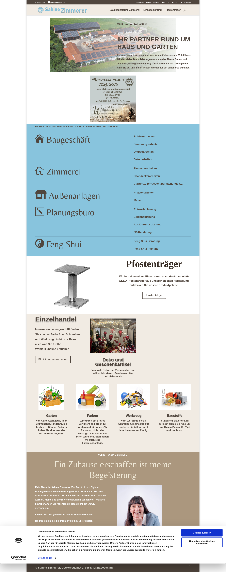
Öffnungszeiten (152, 2)
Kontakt (175, 2)
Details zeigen (45, 566)
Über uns (165, 2)
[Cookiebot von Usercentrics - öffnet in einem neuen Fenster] (18, 566)
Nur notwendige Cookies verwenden (202, 550)
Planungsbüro (71, 212)
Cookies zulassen (202, 541)
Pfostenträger (172, 10)
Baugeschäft (69, 139)
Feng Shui (63, 244)
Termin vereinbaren (72, 531)
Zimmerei (64, 171)
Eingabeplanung (152, 10)
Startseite (140, 2)
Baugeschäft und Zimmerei (124, 10)
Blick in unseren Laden (52, 359)
